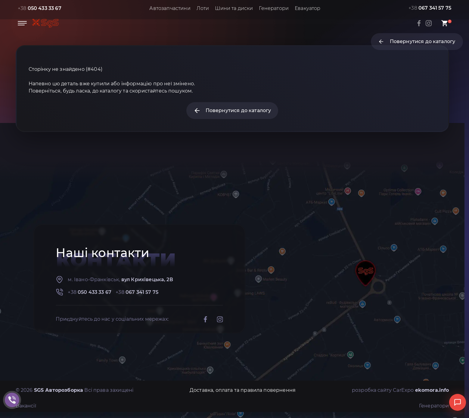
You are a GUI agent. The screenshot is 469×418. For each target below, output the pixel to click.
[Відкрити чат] (457, 402)
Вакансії (26, 406)
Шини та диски (234, 8)
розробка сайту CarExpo (400, 390)
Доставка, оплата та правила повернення (243, 390)
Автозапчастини (169, 8)
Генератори (274, 8)
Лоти (203, 8)
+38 (39, 8)
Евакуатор (307, 8)
